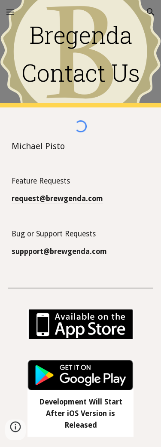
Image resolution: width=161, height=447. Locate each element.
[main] (80, 54)
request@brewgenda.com (57, 198)
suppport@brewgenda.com (59, 251)
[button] (10, 12)
